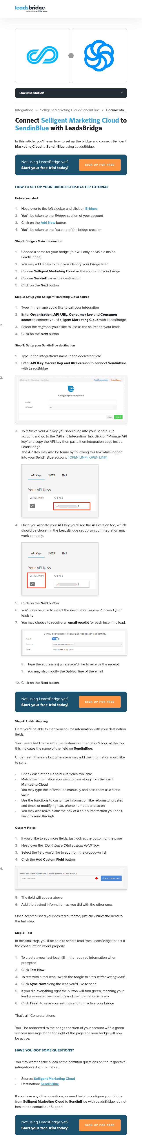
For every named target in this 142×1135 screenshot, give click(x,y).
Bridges (91, 208)
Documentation (31, 92)
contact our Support (47, 1106)
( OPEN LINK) (77, 457)
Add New (48, 222)
